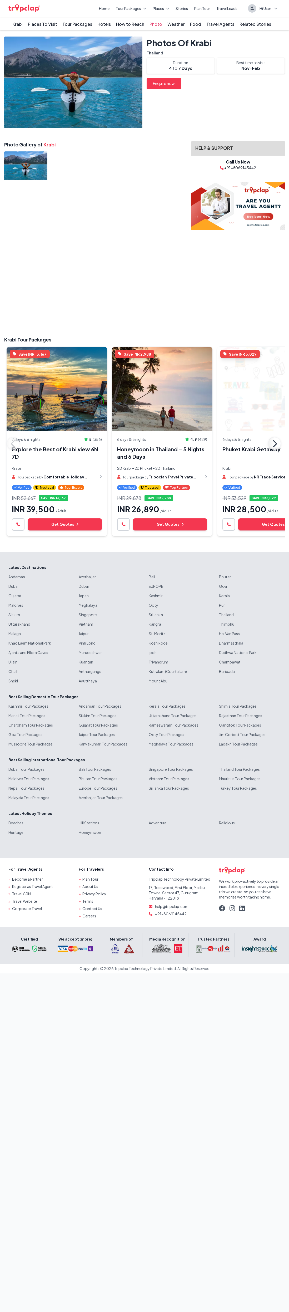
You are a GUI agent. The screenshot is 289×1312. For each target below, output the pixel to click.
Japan (84, 595)
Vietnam (86, 624)
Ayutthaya (88, 680)
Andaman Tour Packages (100, 706)
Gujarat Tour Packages (98, 725)
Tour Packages (131, 8)
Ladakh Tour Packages (238, 744)
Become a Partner (27, 879)
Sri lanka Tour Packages (169, 788)
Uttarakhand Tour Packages (173, 715)
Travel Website (24, 901)
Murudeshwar (90, 652)
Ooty (153, 605)
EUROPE (156, 586)
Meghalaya (88, 605)
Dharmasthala (231, 643)
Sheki (13, 680)
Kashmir (156, 595)
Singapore (88, 614)
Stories (182, 8)
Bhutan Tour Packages (98, 778)
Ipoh (153, 652)
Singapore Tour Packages (171, 769)
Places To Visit (42, 24)
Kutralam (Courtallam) (168, 671)
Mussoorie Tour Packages (30, 744)
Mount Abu (158, 680)
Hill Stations (89, 822)
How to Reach (130, 24)
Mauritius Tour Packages (240, 778)
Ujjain (12, 662)
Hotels (104, 24)
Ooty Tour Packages (166, 734)
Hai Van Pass (229, 633)
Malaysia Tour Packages (28, 797)
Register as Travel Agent (32, 886)
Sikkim (14, 614)
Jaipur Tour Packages (97, 734)
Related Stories (255, 24)
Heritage (15, 832)
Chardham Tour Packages (30, 725)
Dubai (13, 586)
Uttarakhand (19, 624)
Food (195, 24)
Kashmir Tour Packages (28, 706)
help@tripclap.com (171, 906)
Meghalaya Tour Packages (171, 744)
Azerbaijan (88, 576)
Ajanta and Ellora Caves (28, 652)
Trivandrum (158, 662)
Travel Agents (220, 24)
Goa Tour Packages (25, 734)
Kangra (155, 624)
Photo (156, 24)
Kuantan (86, 662)
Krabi (17, 24)
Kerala (224, 595)
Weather (176, 24)
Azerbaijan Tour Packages (101, 797)
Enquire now (164, 83)
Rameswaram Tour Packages (173, 725)
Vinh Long (87, 643)
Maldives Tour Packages (28, 778)
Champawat (230, 662)
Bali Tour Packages (95, 769)
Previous (13, 443)
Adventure (158, 822)
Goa (223, 586)
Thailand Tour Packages (239, 769)
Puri (222, 605)
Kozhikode (158, 643)
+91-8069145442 (171, 913)
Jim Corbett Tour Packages (242, 734)
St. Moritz (157, 633)
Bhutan (225, 576)
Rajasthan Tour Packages (240, 715)
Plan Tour (202, 8)
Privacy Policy (94, 893)
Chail (12, 671)
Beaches (15, 822)
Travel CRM (21, 893)
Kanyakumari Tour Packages (103, 744)
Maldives (15, 605)
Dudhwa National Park (238, 652)
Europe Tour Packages (98, 788)
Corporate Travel (27, 908)
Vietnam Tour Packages (169, 778)
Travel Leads (226, 8)
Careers (89, 915)
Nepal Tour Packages (26, 788)
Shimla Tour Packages (238, 706)
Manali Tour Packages (26, 715)
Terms (87, 901)
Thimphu (226, 624)
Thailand (155, 52)
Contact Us (92, 908)
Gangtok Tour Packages (240, 725)
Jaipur (84, 633)
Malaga (14, 633)
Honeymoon (90, 832)
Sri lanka (156, 614)
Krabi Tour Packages (27, 339)
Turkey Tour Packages (238, 788)
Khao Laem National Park (29, 643)
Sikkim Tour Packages (97, 715)
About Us (90, 886)
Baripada (227, 671)
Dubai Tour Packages (26, 769)
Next (274, 443)
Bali (152, 576)
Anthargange (90, 671)
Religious (227, 822)
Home (104, 8)
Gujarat (15, 595)
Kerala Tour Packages (167, 706)
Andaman (16, 576)
